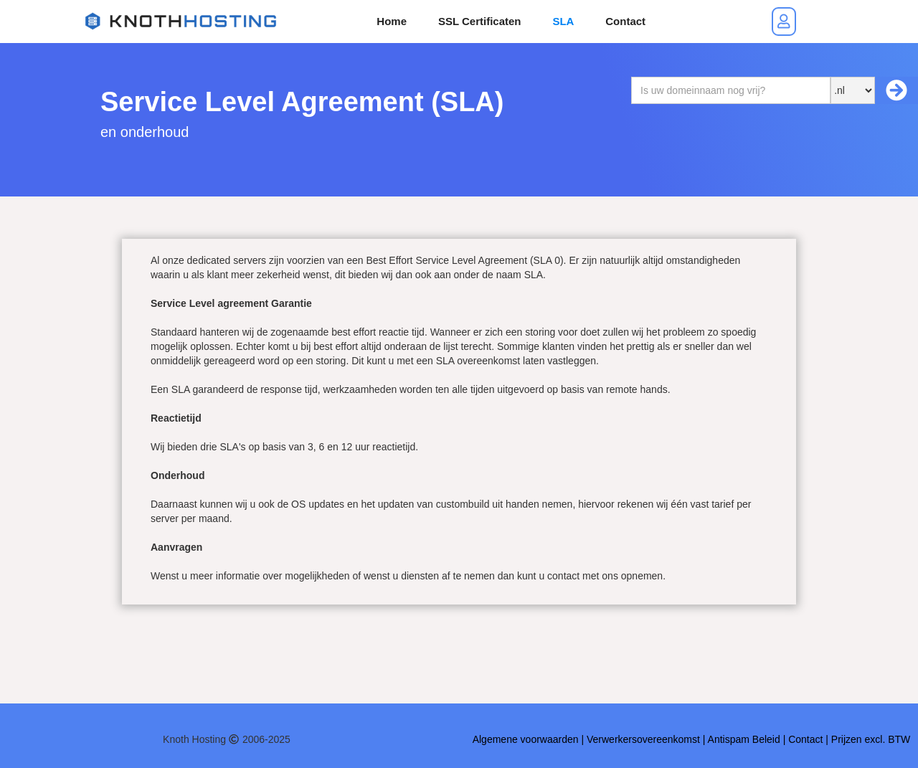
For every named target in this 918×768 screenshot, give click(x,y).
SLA (563, 21)
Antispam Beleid (744, 739)
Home (392, 21)
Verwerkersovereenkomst (645, 739)
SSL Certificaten (479, 21)
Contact (625, 21)
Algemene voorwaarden (526, 739)
